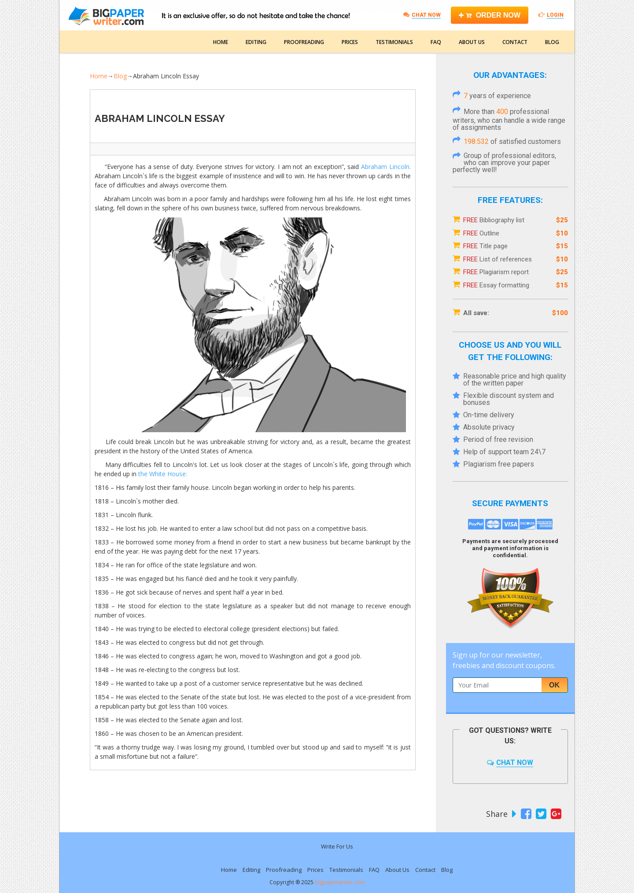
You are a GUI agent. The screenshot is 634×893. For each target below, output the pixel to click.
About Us (472, 42)
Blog (552, 42)
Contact (514, 42)
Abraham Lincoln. (386, 166)
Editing (256, 42)
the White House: (162, 474)
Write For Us (337, 846)
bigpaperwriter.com (340, 882)
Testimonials (394, 42)
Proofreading (304, 42)
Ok (554, 685)
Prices (350, 42)
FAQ (436, 42)
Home (220, 42)
